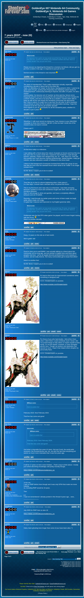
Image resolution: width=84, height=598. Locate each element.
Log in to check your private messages (57, 30)
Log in (73, 30)
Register (78, 24)
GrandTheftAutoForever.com (58, 583)
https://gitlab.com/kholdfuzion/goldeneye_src (39, 470)
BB (41, 574)
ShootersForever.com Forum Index (47, 42)
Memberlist (58, 24)
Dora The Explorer (39, 586)
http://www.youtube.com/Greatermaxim (53, 284)
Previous (12, 37)
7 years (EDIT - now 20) (18, 35)
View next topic (74, 48)
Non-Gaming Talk (64, 42)
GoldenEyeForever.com (42, 583)
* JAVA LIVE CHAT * (35, 24)
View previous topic (60, 48)
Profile (40, 30)
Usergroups (69, 24)
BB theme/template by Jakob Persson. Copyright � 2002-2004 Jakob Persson (42, 570)
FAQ (42, 24)
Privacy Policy (42, 593)
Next (20, 37)
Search (49, 24)
